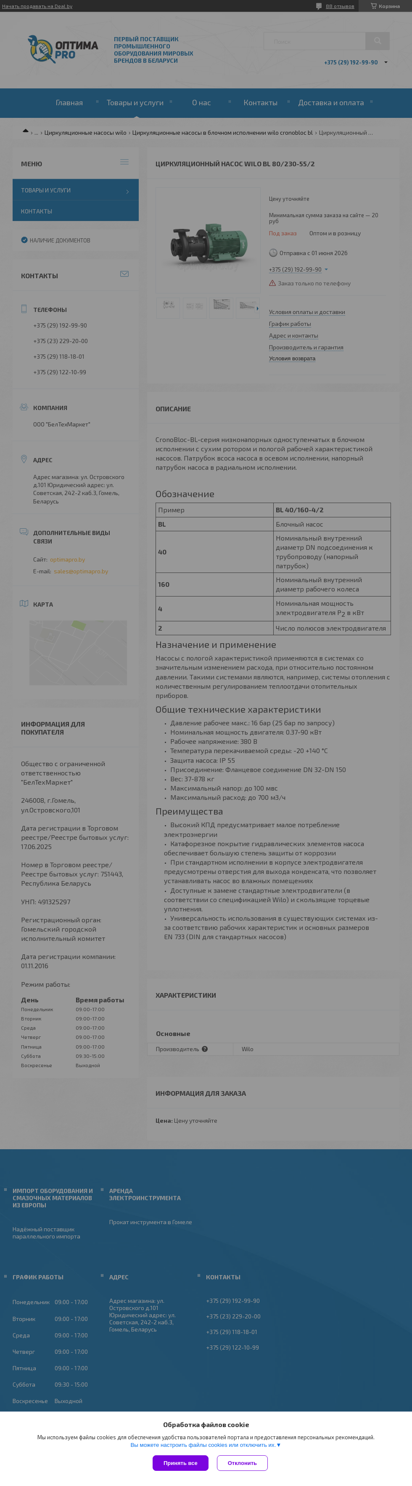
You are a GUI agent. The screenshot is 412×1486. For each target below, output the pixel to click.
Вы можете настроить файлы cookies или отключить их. (203, 1445)
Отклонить (242, 1463)
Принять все (181, 1463)
